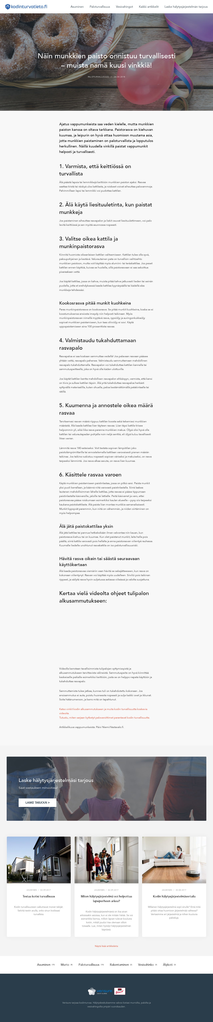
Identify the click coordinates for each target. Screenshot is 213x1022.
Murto (67, 965)
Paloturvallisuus (100, 6)
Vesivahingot (124, 6)
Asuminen (77, 6)
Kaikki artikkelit (149, 6)
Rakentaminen (121, 965)
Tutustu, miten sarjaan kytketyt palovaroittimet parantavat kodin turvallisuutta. (104, 717)
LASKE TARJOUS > (37, 802)
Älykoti (169, 965)
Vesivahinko (147, 965)
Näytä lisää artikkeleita (106, 946)
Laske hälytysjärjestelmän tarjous (186, 6)
